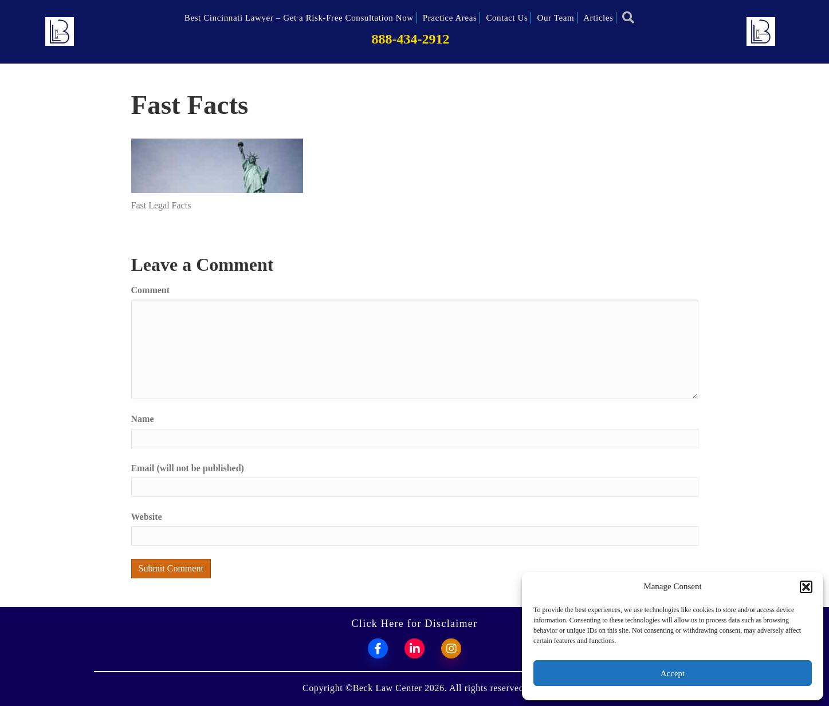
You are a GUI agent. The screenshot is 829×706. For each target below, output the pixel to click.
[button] (806, 587)
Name (142, 419)
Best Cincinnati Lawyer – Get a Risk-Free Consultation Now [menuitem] (299, 17)
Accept (673, 673)
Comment (150, 290)
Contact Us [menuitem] (507, 17)
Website (146, 517)
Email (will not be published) (187, 468)
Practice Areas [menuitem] (450, 17)
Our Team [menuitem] (555, 17)
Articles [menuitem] (598, 17)
